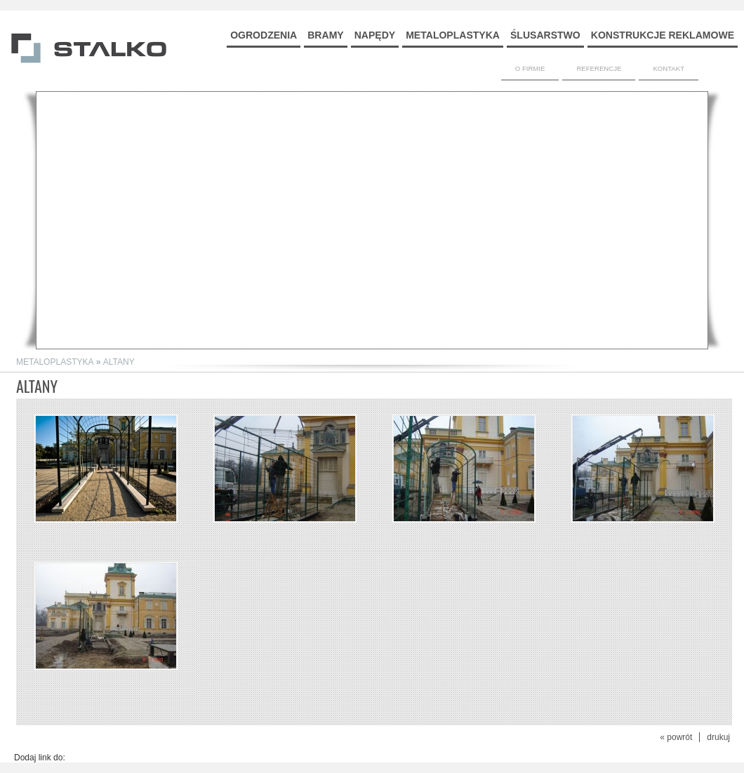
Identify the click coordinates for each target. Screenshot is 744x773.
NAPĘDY (374, 35)
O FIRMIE (530, 68)
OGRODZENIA (263, 35)
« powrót (676, 737)
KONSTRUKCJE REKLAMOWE (662, 35)
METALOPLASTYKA (453, 35)
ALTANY (119, 362)
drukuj (718, 737)
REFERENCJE (598, 68)
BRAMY (325, 35)
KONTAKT (668, 68)
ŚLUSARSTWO (545, 35)
